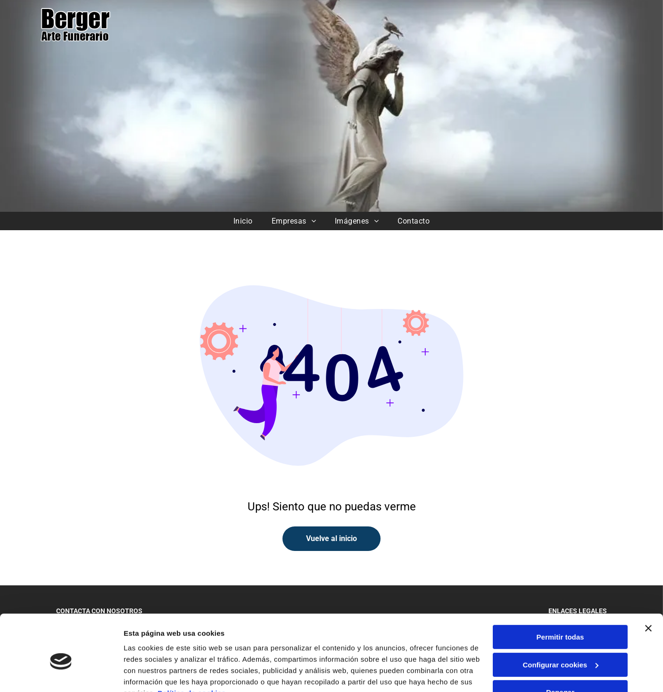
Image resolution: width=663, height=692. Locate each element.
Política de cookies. (192, 647)
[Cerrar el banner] (648, 582)
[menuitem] (243, 221)
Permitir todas (560, 591)
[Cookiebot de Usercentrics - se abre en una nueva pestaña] (61, 674)
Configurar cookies (560, 619)
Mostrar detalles (151, 673)
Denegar (560, 646)
